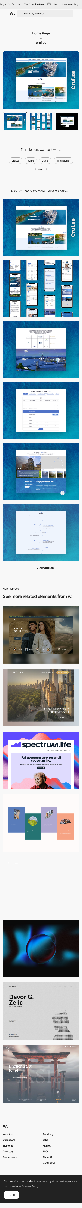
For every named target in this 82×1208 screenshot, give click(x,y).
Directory (8, 1151)
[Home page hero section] (41, 1011)
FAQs (45, 1151)
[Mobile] (41, 288)
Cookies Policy (30, 1186)
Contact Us (49, 1162)
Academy (48, 1134)
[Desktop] (41, 227)
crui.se (41, 42)
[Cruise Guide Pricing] (41, 410)
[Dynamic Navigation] (41, 885)
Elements (8, 1145)
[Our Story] (41, 532)
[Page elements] (41, 697)
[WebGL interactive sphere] (41, 948)
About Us (48, 1157)
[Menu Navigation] (41, 1074)
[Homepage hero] (41, 760)
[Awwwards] (12, 13)
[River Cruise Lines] (41, 349)
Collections (9, 1139)
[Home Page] (41, 635)
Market (47, 1145)
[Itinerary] (41, 471)
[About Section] (41, 823)
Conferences (10, 1157)
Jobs (45, 1139)
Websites (8, 1134)
